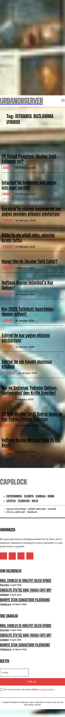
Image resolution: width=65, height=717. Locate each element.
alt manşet (9, 373)
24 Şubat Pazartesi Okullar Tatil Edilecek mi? (29, 158)
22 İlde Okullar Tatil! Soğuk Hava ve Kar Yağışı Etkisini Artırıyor (32, 416)
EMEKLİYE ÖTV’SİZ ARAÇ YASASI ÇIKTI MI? (25, 590)
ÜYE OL (32, 682)
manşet (7, 194)
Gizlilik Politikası (47, 689)
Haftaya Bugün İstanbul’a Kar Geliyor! (27, 285)
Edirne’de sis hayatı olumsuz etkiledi (27, 364)
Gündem (7, 167)
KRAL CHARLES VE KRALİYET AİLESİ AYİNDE (25, 580)
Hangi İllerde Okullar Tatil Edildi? (30, 261)
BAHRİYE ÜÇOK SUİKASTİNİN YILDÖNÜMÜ (25, 600)
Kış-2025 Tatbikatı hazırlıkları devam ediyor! (28, 311)
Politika (4, 585)
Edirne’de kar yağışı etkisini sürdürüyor (26, 337)
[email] (14, 672)
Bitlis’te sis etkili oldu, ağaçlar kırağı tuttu (28, 237)
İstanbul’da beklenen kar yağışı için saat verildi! (29, 185)
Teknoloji (5, 604)
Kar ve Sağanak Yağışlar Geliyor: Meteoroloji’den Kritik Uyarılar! (30, 390)
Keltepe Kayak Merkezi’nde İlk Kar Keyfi (31, 442)
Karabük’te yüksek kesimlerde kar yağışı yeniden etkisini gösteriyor (31, 211)
